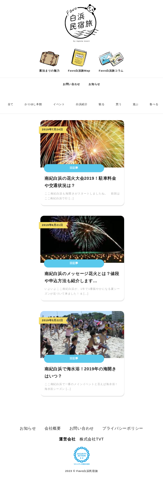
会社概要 (53, 428)
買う (118, 104)
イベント (59, 104)
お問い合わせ (71, 84)
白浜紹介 (82, 104)
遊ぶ (135, 104)
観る (101, 104)
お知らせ (94, 84)
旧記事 (74, 167)
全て (10, 104)
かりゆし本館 (33, 104)
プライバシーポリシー (122, 428)
